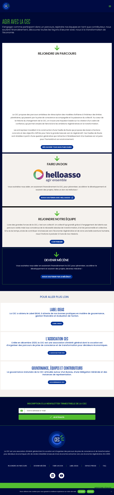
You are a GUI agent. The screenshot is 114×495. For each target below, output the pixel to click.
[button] (110, 6)
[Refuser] (111, 491)
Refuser (90, 491)
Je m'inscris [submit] (57, 417)
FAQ (104, 466)
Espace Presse (90, 466)
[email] (59, 410)
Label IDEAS (74, 466)
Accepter (81, 491)
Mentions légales (103, 487)
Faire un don (58, 466)
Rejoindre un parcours (17, 466)
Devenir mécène (40, 466)
